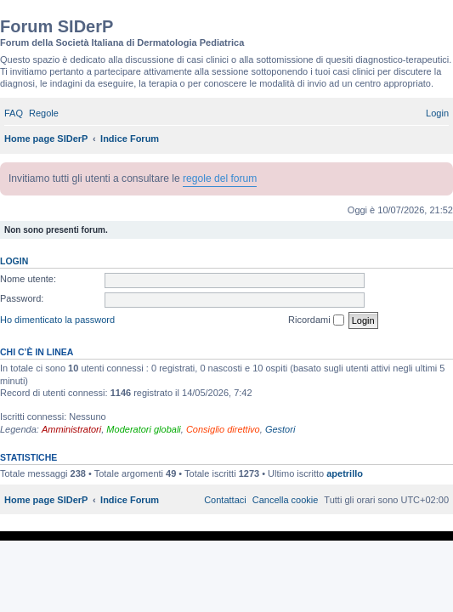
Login (14, 261)
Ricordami (316, 320)
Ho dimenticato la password (57, 319)
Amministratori (71, 429)
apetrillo (344, 473)
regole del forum (220, 178)
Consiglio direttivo (223, 429)
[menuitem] (13, 113)
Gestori (280, 429)
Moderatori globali (143, 429)
